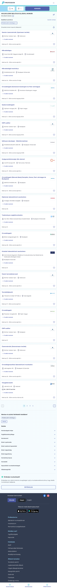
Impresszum (12, 523)
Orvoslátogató (7, 233)
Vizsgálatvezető (7, 383)
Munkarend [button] (28, 438)
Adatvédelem (12, 551)
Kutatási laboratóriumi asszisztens (13, 251)
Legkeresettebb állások (15, 565)
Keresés (37, 8)
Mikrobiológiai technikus (10, 68)
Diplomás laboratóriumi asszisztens (14, 197)
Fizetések (11, 577)
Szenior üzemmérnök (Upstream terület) (15, 32)
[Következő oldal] (54, 406)
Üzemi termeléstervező (10, 274)
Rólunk (11, 500)
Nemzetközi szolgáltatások (16, 526)
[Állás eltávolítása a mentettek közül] (54, 44)
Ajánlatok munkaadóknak (16, 520)
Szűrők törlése (51, 20)
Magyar (22, 500)
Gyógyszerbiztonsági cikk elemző (13, 159)
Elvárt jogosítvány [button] (28, 454)
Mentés (4, 421)
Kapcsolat (11, 537)
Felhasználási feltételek (15, 548)
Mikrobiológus (7, 50)
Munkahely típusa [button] (28, 458)
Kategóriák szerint (14, 571)
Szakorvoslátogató (8, 105)
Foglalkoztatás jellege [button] (28, 435)
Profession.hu (10, 3)
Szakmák (11, 574)
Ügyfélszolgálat (13, 534)
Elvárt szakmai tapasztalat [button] (28, 446)
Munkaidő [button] (28, 462)
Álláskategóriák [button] (28, 470)
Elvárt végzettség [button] (28, 450)
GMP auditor (6, 123)
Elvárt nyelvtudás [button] (28, 442)
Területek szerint (13, 562)
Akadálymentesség (14, 554)
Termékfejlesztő (7, 292)
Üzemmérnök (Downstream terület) (14, 346)
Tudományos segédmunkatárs (12, 215)
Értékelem (28, 487)
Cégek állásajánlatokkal (15, 568)
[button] (9, 23)
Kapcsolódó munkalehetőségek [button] (28, 466)
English (29, 500)
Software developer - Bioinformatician (15, 141)
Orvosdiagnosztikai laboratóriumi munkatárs (17, 364)
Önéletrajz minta (13, 580)
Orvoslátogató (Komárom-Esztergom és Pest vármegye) (21, 86)
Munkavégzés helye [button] (28, 431)
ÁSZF (9, 545)
